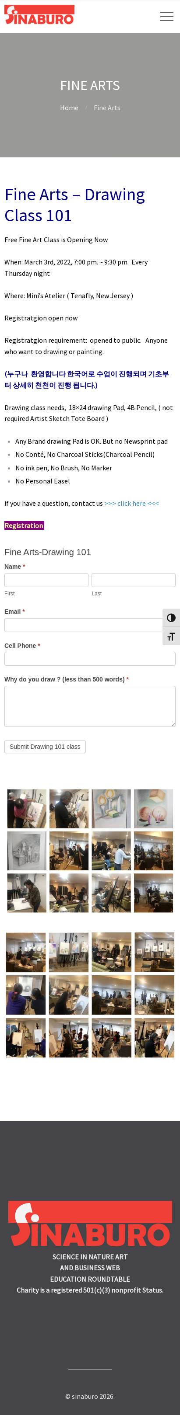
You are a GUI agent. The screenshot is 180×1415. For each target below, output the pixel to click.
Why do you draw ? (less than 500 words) (66, 679)
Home (69, 107)
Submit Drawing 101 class (45, 746)
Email (14, 611)
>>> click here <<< (131, 503)
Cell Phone (22, 645)
